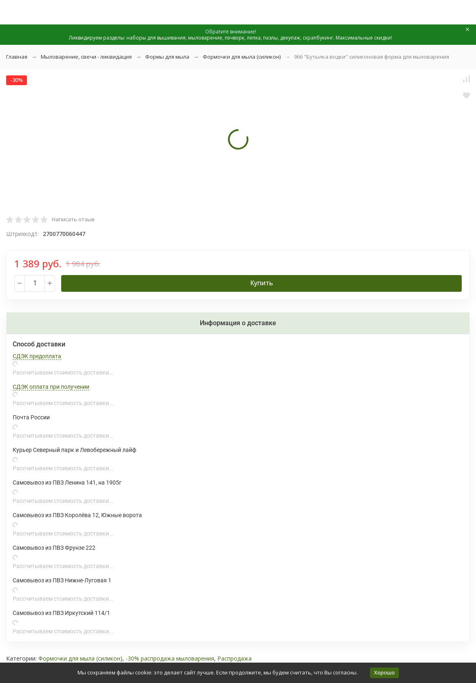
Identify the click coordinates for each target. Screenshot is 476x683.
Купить (261, 282)
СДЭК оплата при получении (51, 386)
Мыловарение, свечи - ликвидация (86, 56)
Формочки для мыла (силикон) (242, 56)
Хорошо (384, 672)
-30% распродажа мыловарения (170, 658)
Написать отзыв (73, 219)
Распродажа (234, 658)
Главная (16, 56)
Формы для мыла (167, 56)
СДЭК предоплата (37, 356)
